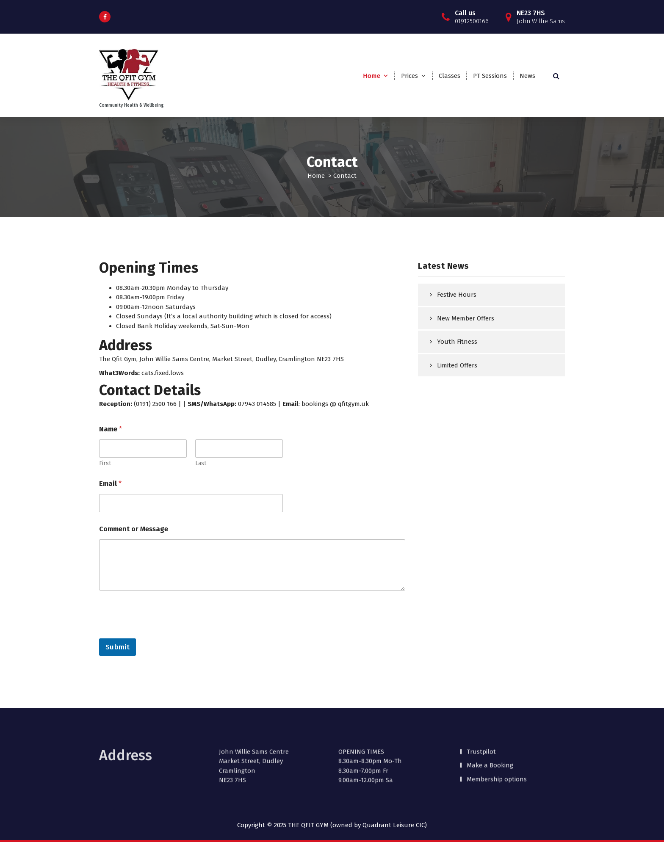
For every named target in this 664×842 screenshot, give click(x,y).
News (527, 76)
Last (200, 464)
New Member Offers (465, 318)
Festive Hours (456, 295)
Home (371, 76)
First (105, 464)
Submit (117, 647)
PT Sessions (490, 76)
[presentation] (163, 633)
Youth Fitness (457, 342)
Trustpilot (481, 737)
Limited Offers (457, 365)
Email (110, 484)
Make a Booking (490, 751)
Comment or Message (133, 530)
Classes (449, 76)
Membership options (497, 765)
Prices (409, 76)
